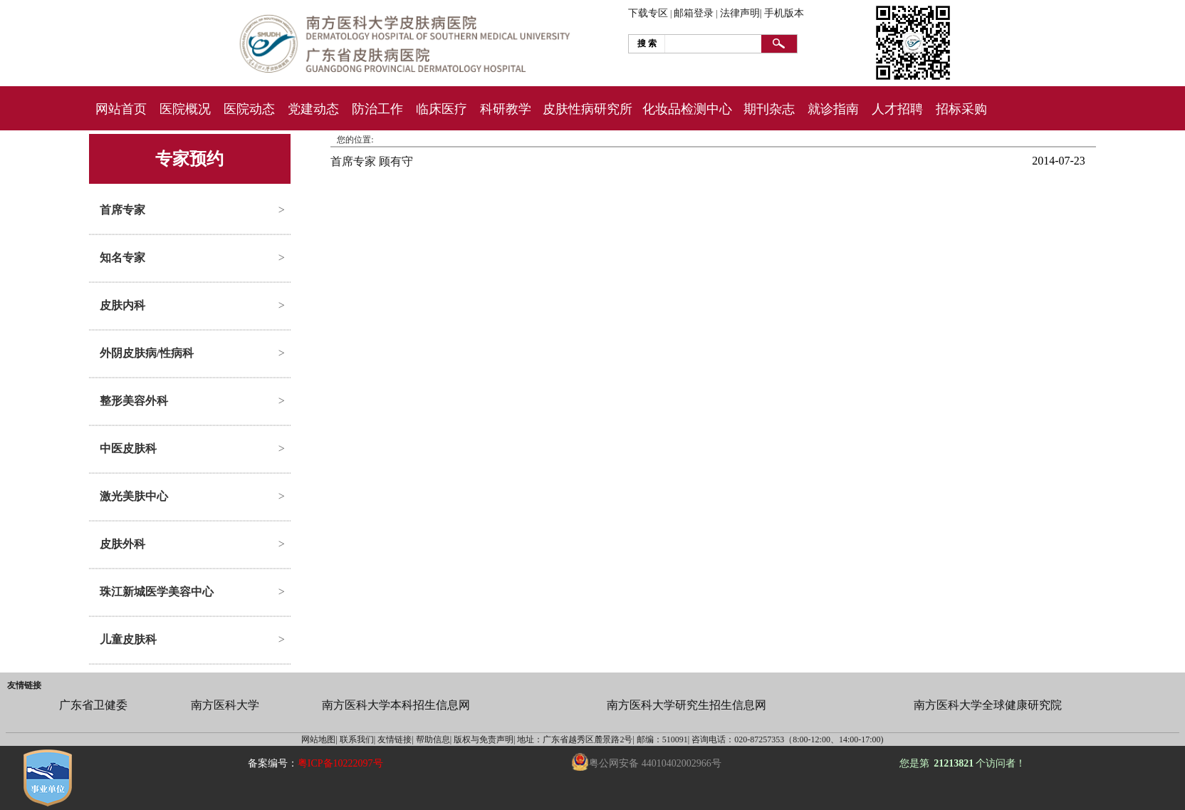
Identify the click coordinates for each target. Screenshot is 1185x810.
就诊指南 (833, 109)
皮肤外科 (122, 544)
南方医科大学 (225, 705)
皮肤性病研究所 (587, 109)
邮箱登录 (694, 13)
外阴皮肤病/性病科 (147, 353)
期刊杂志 (769, 109)
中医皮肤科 (128, 448)
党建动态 (313, 109)
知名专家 (122, 257)
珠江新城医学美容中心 (157, 592)
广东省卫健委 (93, 705)
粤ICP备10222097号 (340, 763)
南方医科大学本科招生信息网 (396, 705)
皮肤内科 (122, 305)
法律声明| (741, 13)
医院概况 (185, 109)
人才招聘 (897, 109)
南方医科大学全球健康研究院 (988, 705)
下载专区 (648, 13)
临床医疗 (441, 109)
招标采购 (961, 109)
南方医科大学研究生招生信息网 (686, 705)
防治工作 (377, 109)
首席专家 (122, 210)
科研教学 (505, 109)
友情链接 (24, 685)
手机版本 (784, 13)
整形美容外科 (134, 401)
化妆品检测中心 (687, 109)
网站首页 (121, 109)
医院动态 (249, 109)
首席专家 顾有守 (371, 161)
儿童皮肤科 (128, 639)
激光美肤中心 (134, 496)
